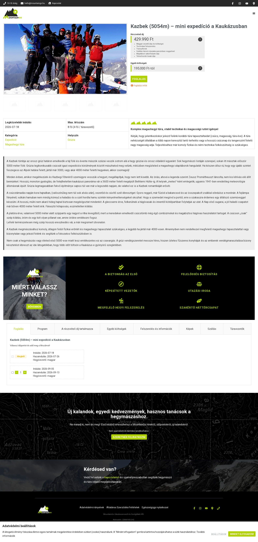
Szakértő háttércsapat (199, 307)
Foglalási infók (139, 85)
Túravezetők (237, 328)
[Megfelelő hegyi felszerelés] (121, 302)
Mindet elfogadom (242, 534)
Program (42, 328)
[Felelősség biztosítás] (199, 269)
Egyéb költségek (116, 328)
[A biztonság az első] (121, 269)
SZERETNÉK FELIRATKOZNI (129, 436)
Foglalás (139, 79)
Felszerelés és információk (156, 328)
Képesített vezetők (121, 290)
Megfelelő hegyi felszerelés (121, 307)
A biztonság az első (121, 274)
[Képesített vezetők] (121, 285)
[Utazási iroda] (199, 285)
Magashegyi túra (14, 144)
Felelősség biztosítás (199, 274)
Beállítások (218, 534)
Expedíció (10, 139)
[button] (254, 13)
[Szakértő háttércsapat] (199, 302)
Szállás (212, 328)
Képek (190, 328)
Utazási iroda (199, 290)
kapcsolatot (111, 477)
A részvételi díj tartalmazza (77, 328)
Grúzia (71, 139)
